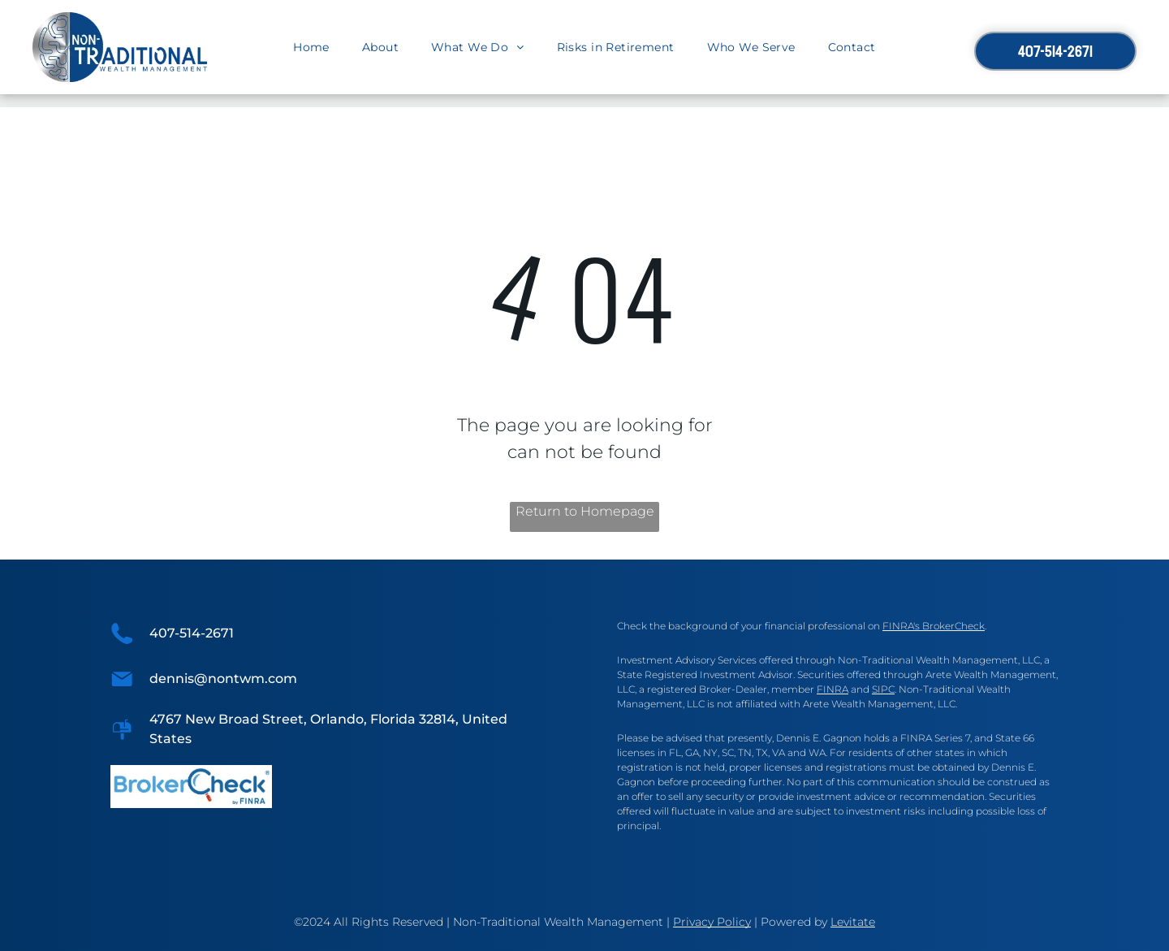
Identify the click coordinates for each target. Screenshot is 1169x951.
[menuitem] (311, 47)
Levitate (852, 921)
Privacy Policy (712, 921)
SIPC (883, 689)
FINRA (832, 689)
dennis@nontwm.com (223, 678)
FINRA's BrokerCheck (933, 626)
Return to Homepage (584, 511)
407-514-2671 (191, 633)
